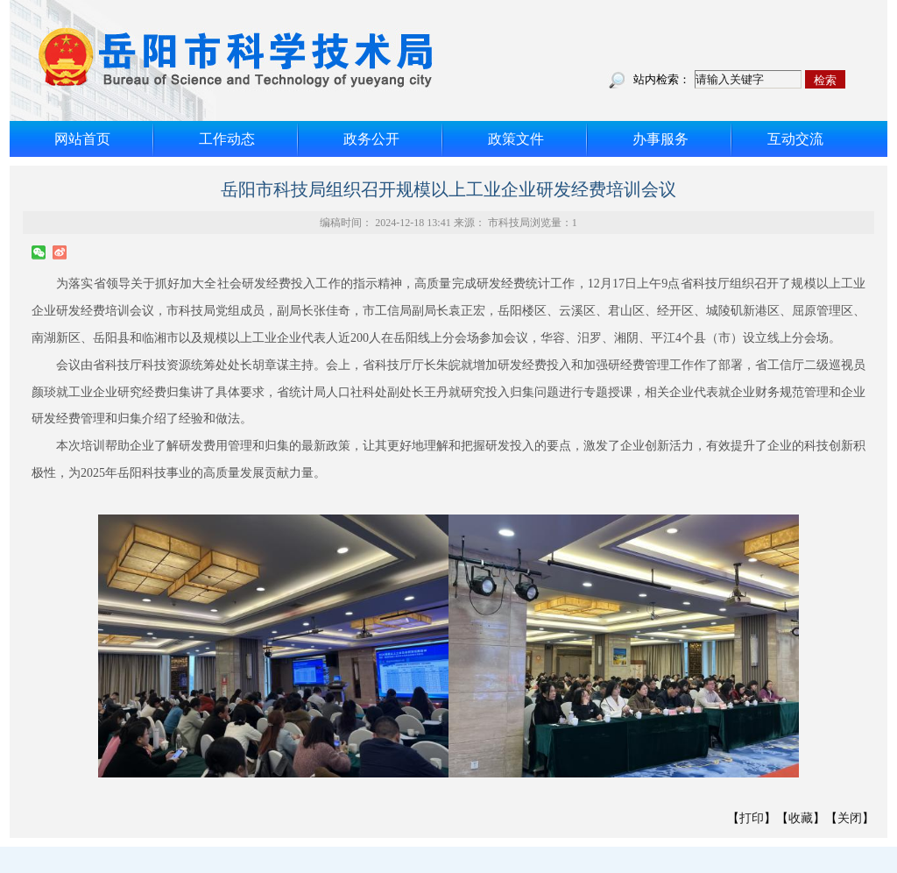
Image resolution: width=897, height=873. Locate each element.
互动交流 (795, 138)
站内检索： (661, 79)
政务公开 (371, 138)
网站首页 (82, 138)
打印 (751, 818)
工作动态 (227, 138)
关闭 (849, 818)
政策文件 (516, 138)
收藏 (800, 818)
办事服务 (660, 138)
